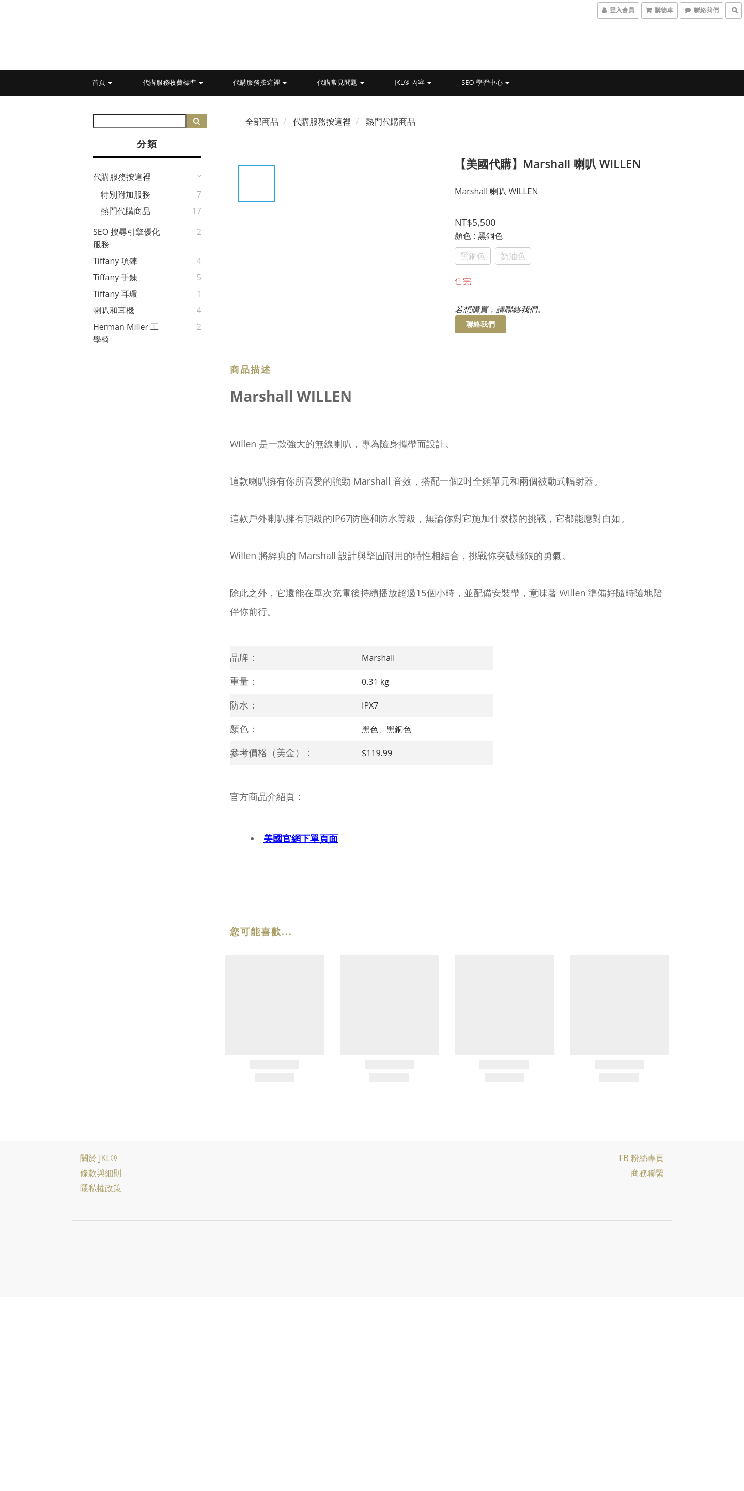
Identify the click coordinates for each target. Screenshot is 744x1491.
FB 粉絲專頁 (641, 1158)
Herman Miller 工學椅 (126, 333)
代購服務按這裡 (260, 82)
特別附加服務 (125, 194)
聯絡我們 (480, 324)
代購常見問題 (340, 82)
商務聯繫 (647, 1173)
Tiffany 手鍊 (115, 277)
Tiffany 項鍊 (115, 260)
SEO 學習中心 (485, 82)
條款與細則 (100, 1173)
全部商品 (261, 121)
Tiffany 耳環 (115, 293)
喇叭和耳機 (113, 310)
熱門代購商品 (125, 211)
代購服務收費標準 (173, 82)
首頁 (102, 82)
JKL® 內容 (412, 82)
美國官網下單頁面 (301, 838)
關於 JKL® (98, 1158)
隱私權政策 (100, 1188)
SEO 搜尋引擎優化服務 (126, 238)
